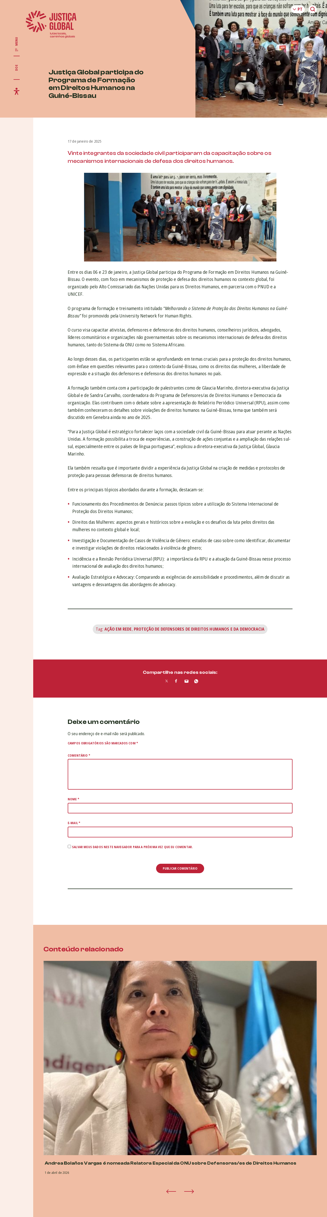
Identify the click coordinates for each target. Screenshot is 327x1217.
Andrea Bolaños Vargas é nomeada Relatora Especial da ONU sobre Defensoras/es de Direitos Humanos (170, 1163)
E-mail (74, 823)
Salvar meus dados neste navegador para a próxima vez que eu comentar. (132, 847)
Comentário (79, 755)
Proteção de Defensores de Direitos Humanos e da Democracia (199, 629)
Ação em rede (118, 629)
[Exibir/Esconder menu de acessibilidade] (16, 91)
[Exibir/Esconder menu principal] (17, 44)
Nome (73, 799)
